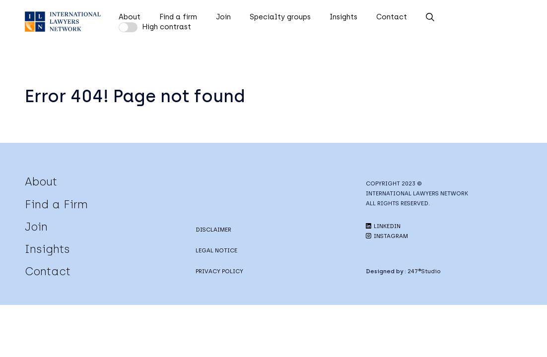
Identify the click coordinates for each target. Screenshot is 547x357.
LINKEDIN (383, 226)
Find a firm (178, 16)
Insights (343, 16)
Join (223, 16)
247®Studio (424, 271)
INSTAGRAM (387, 236)
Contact (391, 16)
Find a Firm (56, 204)
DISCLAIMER (213, 229)
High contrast (166, 26)
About (129, 16)
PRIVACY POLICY (219, 271)
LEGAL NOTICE (216, 250)
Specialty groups (280, 16)
